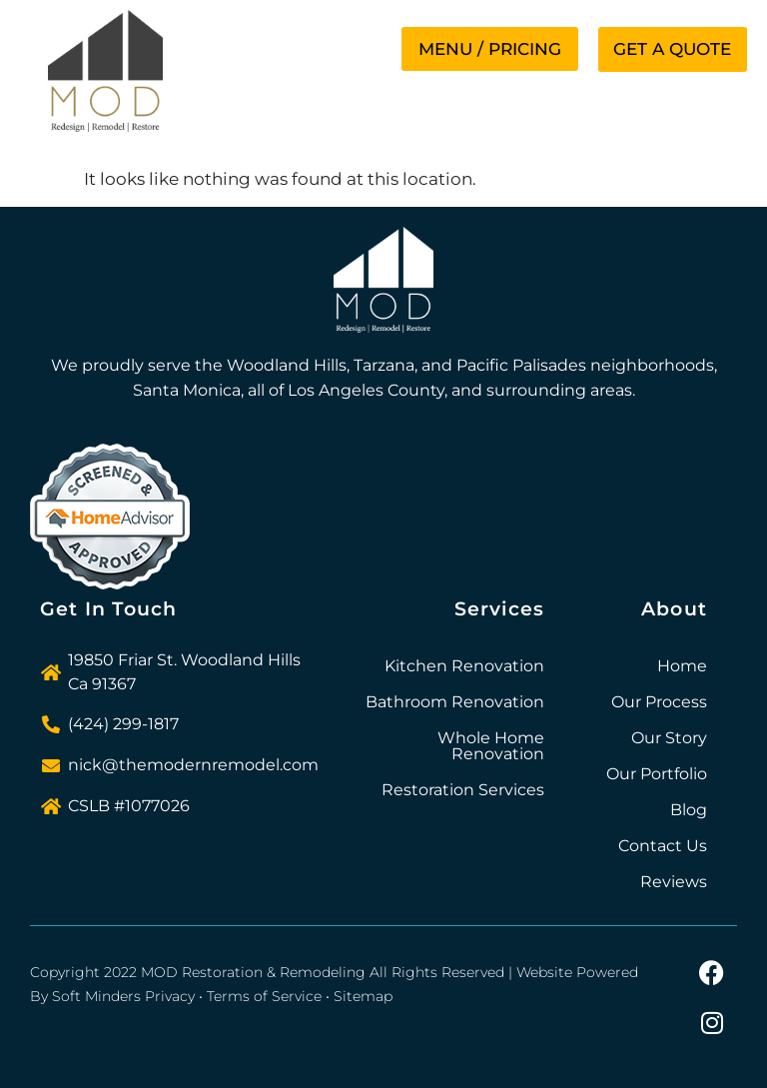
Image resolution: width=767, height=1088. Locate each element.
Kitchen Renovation (464, 665)
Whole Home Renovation (490, 745)
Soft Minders (96, 996)
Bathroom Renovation (455, 701)
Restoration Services (463, 789)
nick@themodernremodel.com (193, 764)
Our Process (659, 701)
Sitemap (363, 996)
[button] (486, 49)
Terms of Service (264, 996)
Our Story (669, 737)
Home (682, 665)
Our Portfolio (656, 773)
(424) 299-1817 (123, 723)
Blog (688, 809)
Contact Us (662, 845)
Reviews (673, 881)
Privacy (170, 996)
